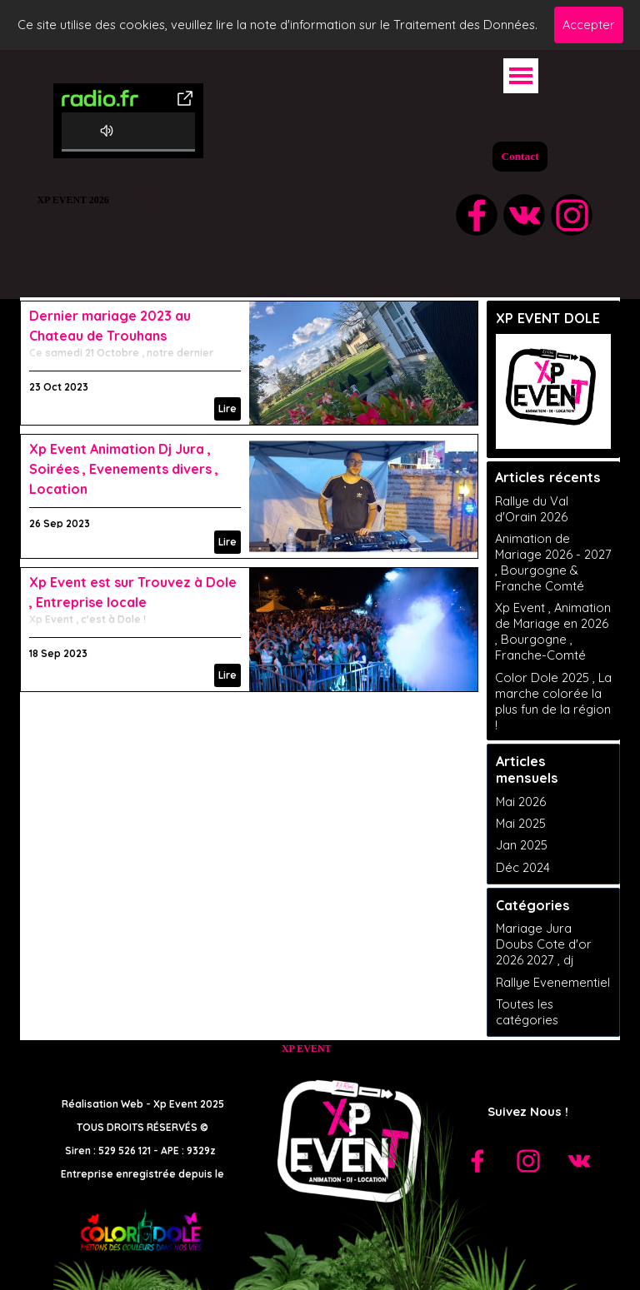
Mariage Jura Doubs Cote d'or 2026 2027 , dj (544, 944)
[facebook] (477, 215)
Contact (519, 156)
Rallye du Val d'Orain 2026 (531, 509)
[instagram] (571, 215)
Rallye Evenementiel (553, 982)
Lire (227, 408)
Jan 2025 (522, 845)
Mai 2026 (521, 801)
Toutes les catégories (527, 1012)
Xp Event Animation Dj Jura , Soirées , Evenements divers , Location (123, 469)
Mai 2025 (521, 823)
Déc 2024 (523, 867)
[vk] (524, 215)
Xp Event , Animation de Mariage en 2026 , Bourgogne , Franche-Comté (553, 631)
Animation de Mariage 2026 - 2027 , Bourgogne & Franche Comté (553, 562)
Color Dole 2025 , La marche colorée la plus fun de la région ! (553, 701)
